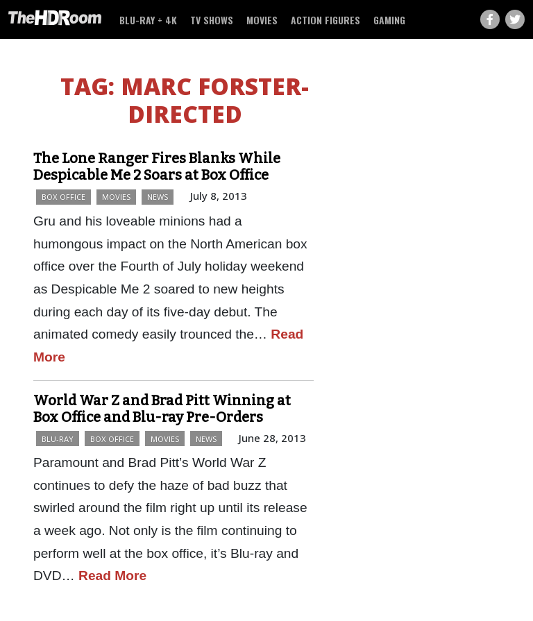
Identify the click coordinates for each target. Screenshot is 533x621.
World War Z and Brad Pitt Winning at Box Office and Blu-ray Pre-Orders (162, 408)
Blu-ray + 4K (148, 19)
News (157, 197)
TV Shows (211, 19)
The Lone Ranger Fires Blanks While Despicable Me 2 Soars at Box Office (156, 166)
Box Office (63, 197)
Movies (262, 19)
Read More (112, 575)
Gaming (389, 19)
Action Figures (325, 19)
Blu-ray (58, 439)
